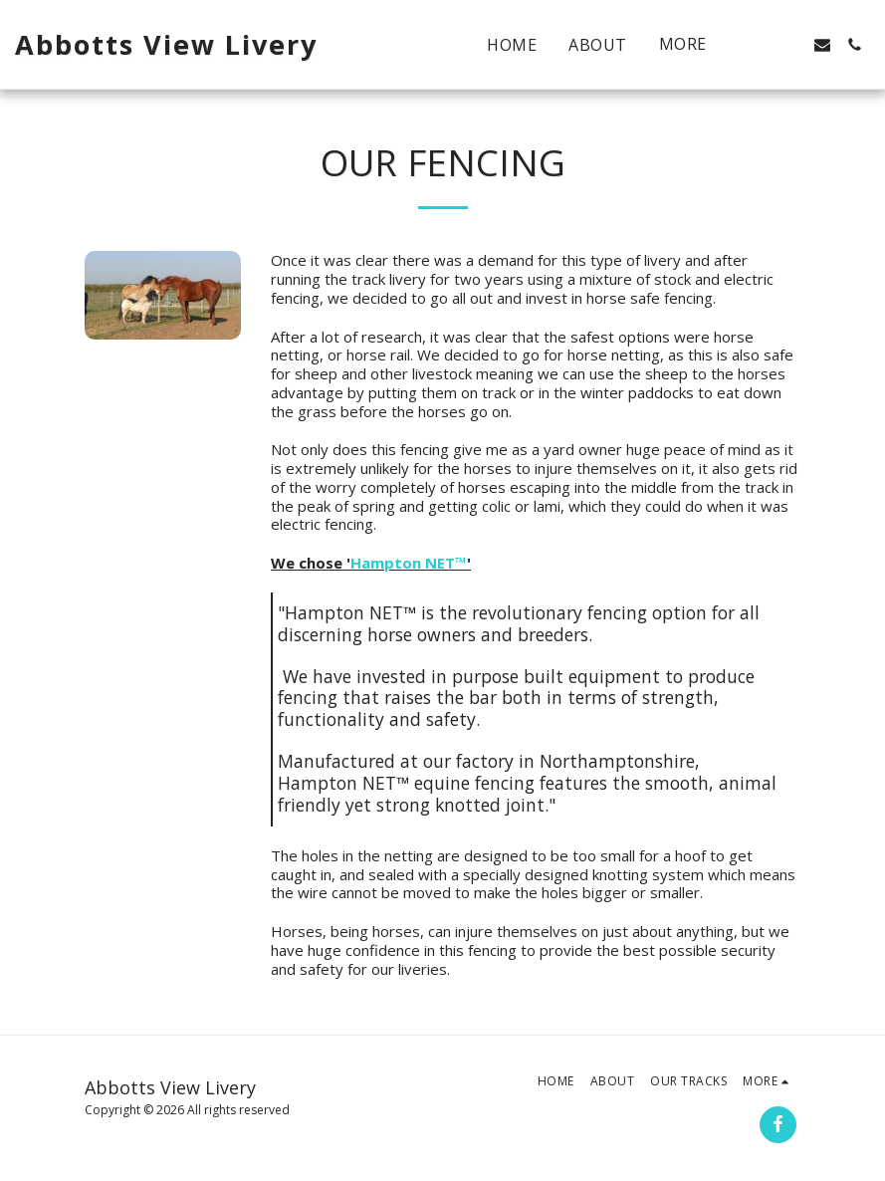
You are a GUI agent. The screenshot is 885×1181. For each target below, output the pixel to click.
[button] (759, 45)
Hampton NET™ (408, 563)
